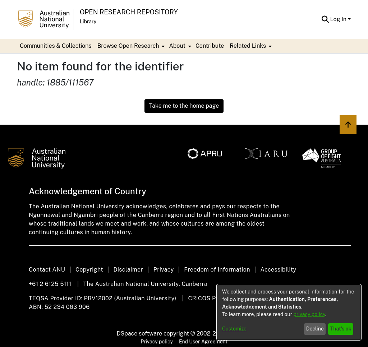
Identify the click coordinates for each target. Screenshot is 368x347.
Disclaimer (128, 269)
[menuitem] (130, 46)
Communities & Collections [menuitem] (56, 45)
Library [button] (88, 21)
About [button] (177, 45)
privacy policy (309, 314)
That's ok (340, 329)
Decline (315, 329)
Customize (234, 329)
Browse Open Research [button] (128, 45)
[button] (325, 19)
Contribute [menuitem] (210, 45)
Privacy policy (157, 341)
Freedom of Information (217, 269)
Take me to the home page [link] (184, 105)
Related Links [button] (248, 45)
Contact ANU (47, 269)
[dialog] (289, 312)
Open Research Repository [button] (129, 12)
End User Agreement (203, 341)
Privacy (163, 269)
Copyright (89, 269)
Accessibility (278, 269)
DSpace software (139, 333)
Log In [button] (339, 19)
